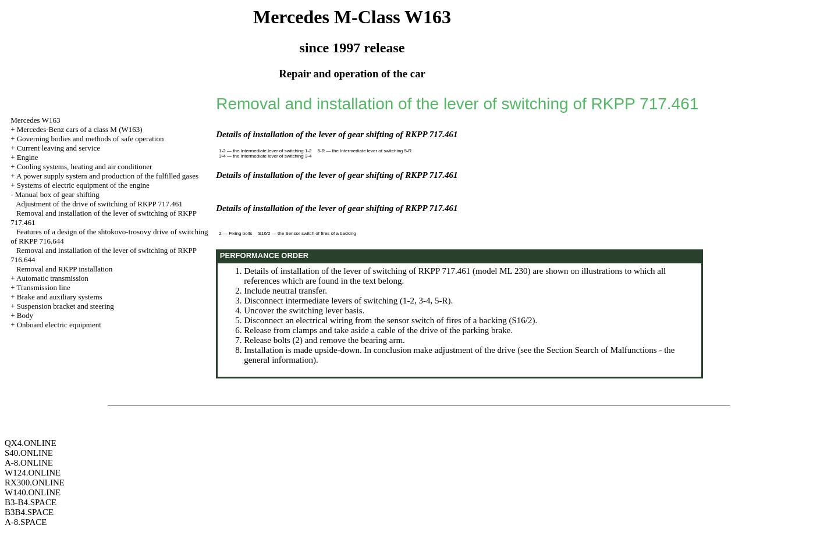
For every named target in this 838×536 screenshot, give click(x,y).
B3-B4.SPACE (30, 502)
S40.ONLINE (29, 453)
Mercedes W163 (35, 120)
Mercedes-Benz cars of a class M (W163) (80, 129)
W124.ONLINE (33, 472)
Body (25, 315)
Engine (27, 157)
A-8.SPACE (26, 522)
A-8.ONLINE (29, 462)
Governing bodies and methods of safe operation (90, 138)
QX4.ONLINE (30, 443)
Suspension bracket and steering (65, 306)
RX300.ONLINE (35, 482)
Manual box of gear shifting (57, 194)
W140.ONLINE (33, 492)
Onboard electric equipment (59, 324)
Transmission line (43, 287)
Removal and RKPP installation (64, 269)
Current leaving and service (58, 148)
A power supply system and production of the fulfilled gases (107, 175)
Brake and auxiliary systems (59, 296)
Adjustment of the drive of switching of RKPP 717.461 (99, 203)
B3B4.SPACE (29, 512)
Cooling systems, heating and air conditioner (84, 166)
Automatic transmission (52, 278)
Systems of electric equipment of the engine (83, 185)
